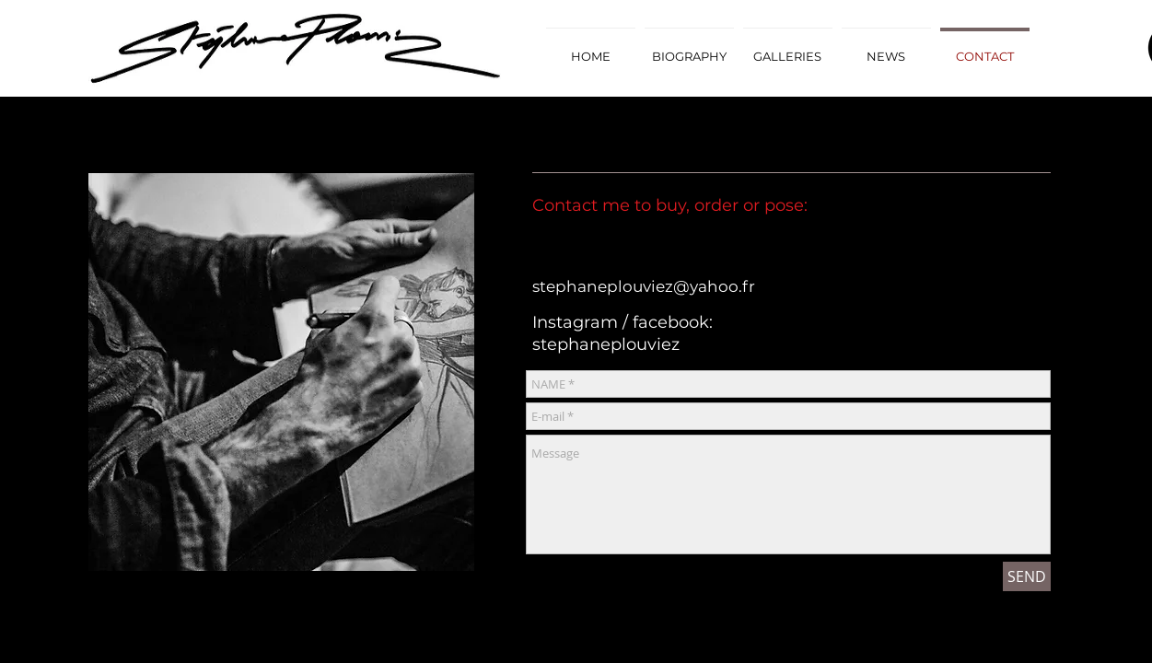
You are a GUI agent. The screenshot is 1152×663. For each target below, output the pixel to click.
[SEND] (1027, 576)
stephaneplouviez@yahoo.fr (643, 286)
